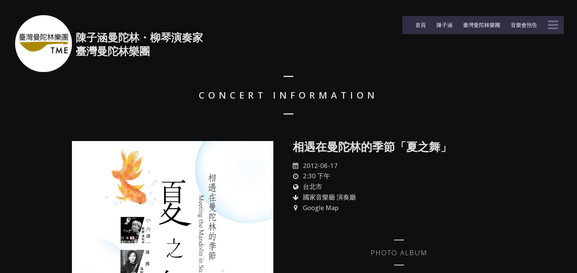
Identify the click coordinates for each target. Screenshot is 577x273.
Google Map (320, 207)
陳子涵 (443, 24)
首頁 (420, 24)
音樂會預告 (523, 24)
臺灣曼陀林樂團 (481, 24)
